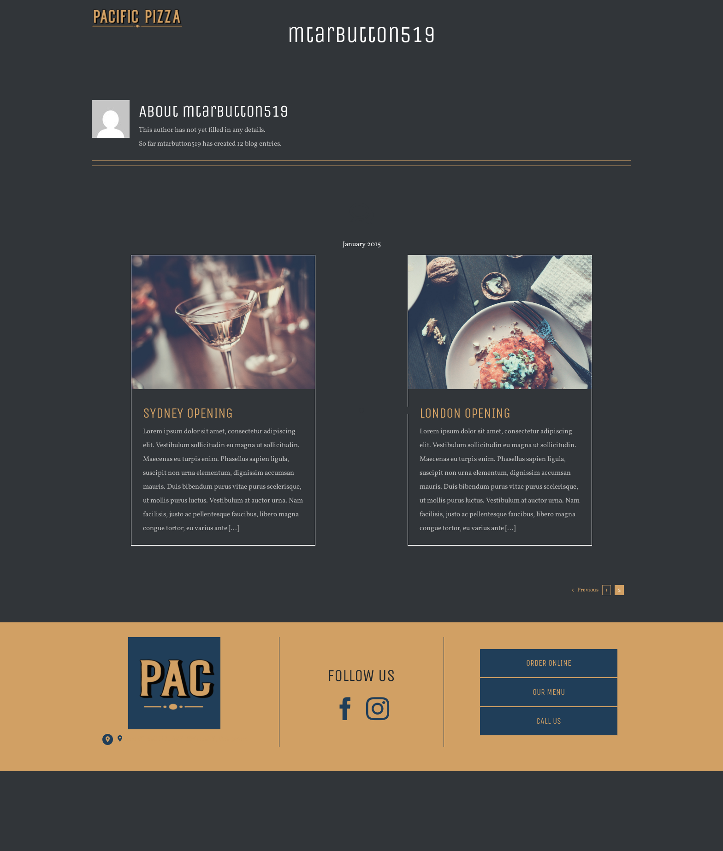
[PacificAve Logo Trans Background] (137, 13)
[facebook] (345, 708)
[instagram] (377, 708)
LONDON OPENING (465, 413)
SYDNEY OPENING (188, 413)
